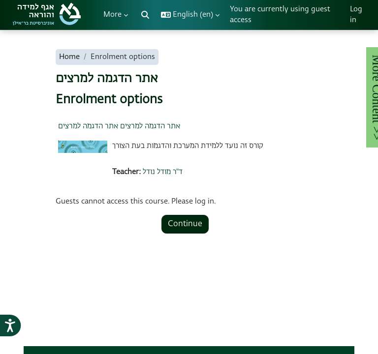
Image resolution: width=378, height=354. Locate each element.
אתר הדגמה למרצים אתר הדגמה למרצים (119, 126)
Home (69, 56)
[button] (145, 15)
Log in (356, 14)
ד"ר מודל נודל (163, 172)
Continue (185, 224)
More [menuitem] (112, 14)
